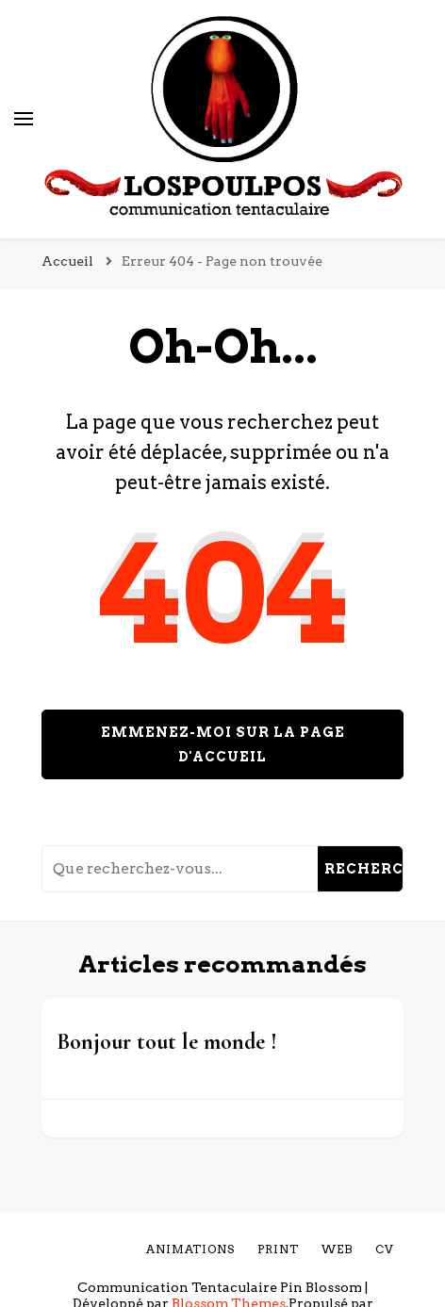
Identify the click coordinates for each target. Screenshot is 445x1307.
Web (337, 1249)
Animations (190, 1249)
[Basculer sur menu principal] (23, 118)
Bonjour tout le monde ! (167, 1041)
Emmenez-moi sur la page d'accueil (223, 744)
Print (278, 1249)
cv (384, 1249)
